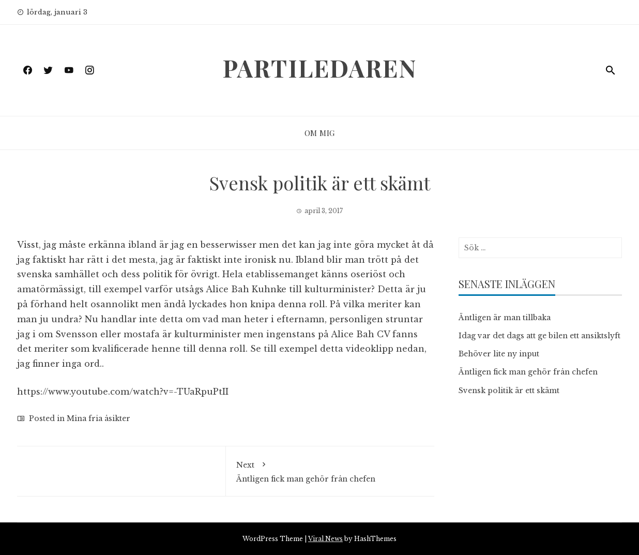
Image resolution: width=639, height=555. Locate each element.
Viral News (325, 539)
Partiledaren (319, 68)
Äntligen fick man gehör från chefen (330, 470)
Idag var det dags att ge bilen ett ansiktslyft (539, 335)
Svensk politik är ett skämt (509, 390)
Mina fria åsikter (98, 418)
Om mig (320, 133)
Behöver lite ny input (499, 353)
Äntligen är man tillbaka (505, 317)
